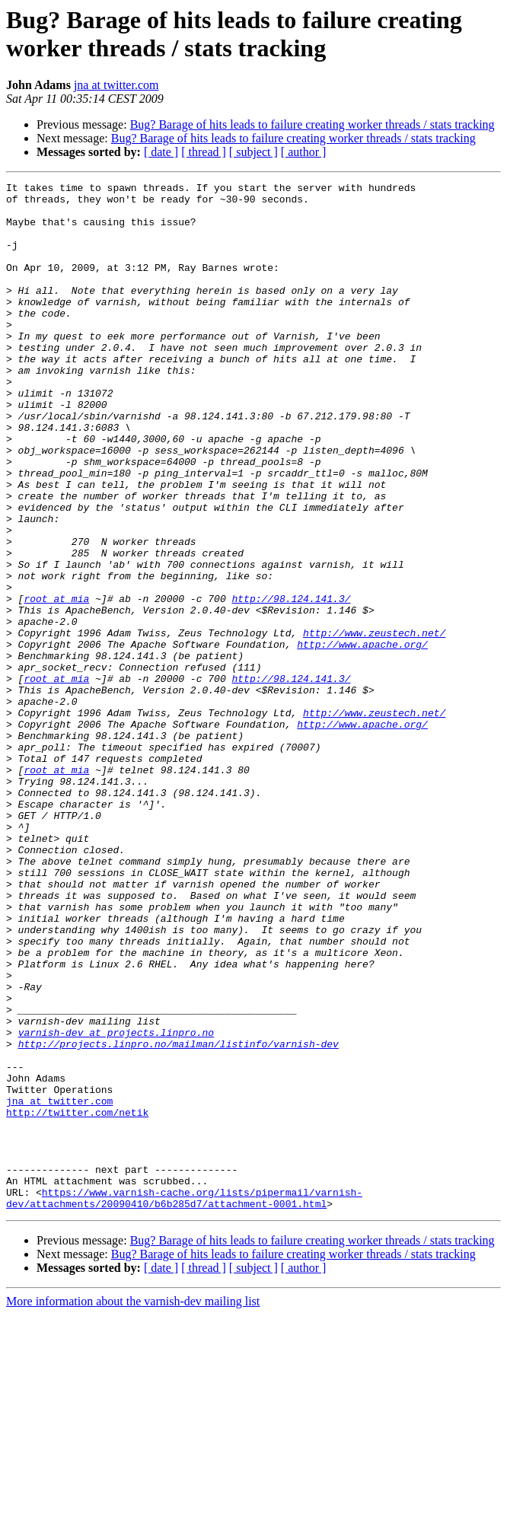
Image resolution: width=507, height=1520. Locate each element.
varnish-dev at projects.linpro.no (116, 1203)
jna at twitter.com (116, 84)
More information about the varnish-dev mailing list (133, 1506)
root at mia (56, 683)
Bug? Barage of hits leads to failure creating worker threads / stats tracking (312, 124)
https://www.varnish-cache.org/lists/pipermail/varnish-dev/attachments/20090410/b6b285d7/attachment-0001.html (184, 1402)
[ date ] (161, 151)
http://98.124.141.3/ (290, 683)
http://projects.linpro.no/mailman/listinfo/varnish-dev (178, 1217)
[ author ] (304, 151)
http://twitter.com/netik (77, 1299)
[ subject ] (253, 151)
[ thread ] (203, 151)
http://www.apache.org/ (362, 737)
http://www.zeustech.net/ (374, 724)
